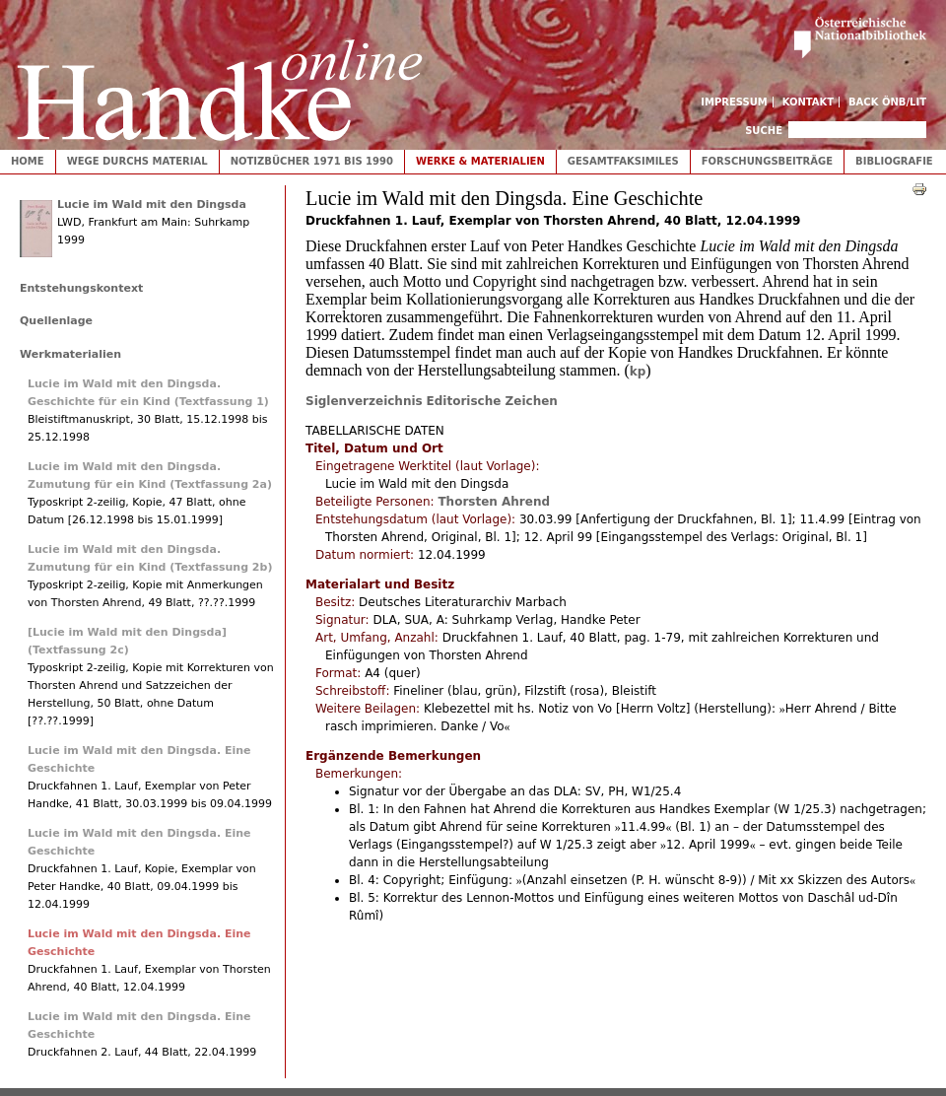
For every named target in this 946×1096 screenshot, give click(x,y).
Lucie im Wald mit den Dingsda (151, 204)
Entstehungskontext (81, 288)
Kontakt (808, 102)
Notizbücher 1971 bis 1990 (312, 161)
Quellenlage (56, 320)
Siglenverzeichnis (364, 401)
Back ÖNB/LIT (887, 102)
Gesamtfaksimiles (623, 161)
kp (638, 371)
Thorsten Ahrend (494, 502)
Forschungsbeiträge (767, 161)
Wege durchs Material (137, 161)
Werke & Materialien (480, 161)
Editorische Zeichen (492, 401)
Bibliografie (894, 161)
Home (27, 161)
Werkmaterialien (70, 354)
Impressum (734, 102)
